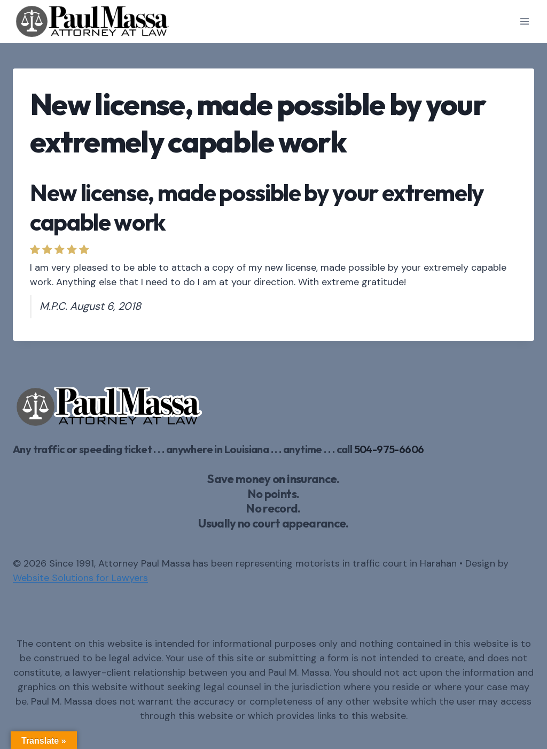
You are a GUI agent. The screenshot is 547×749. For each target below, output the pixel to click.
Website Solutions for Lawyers (80, 577)
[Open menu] (524, 21)
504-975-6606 (389, 449)
